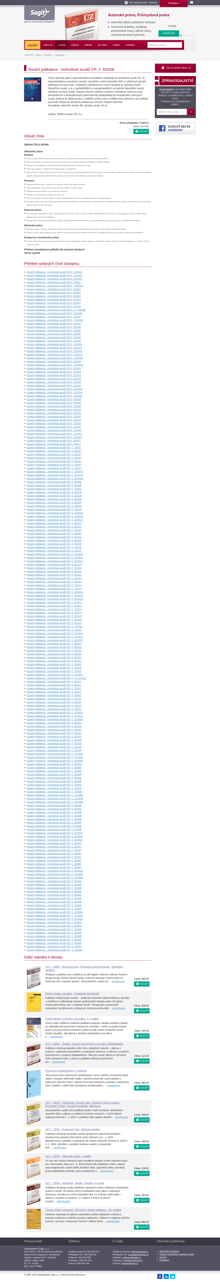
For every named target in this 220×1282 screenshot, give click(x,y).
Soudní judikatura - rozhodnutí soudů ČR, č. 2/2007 (54, 867)
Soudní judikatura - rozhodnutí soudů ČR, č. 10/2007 (55, 840)
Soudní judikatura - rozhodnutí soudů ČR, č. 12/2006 (55, 871)
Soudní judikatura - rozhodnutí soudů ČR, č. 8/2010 (54, 726)
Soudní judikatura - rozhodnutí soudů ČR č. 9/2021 (54, 282)
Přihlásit (191, 112)
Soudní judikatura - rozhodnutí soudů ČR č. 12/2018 (54, 389)
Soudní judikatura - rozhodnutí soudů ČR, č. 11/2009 (55, 757)
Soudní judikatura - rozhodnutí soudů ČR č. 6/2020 (54, 323)
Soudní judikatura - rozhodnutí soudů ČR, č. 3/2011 (54, 702)
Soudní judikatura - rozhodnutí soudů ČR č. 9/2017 (54, 440)
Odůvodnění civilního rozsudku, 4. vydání (72, 1018)
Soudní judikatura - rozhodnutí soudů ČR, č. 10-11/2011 (56, 678)
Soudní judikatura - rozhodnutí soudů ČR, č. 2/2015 (54, 547)
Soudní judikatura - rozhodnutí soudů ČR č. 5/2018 (54, 413)
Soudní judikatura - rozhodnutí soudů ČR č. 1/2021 (54, 306)
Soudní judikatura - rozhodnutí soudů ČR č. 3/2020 (54, 334)
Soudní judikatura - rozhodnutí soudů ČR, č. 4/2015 (54, 540)
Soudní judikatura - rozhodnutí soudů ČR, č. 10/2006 (55, 877)
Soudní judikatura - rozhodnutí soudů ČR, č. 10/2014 (55, 561)
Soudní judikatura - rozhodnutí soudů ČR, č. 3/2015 (54, 544)
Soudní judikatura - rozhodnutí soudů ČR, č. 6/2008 (54, 815)
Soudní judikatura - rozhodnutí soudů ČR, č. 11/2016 (55, 475)
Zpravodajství (166, 89)
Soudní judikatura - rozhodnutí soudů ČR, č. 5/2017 (54, 454)
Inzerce (163, 1257)
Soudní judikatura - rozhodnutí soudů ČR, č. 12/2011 (55, 674)
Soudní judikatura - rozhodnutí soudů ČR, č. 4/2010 (54, 740)
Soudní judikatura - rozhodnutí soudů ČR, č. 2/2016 (54, 506)
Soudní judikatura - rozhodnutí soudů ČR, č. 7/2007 (54, 850)
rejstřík (33, 45)
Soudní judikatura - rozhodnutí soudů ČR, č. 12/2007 (55, 833)
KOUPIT (143, 131)
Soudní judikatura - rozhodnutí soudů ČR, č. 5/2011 (54, 695)
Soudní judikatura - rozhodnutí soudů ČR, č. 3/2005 (54, 943)
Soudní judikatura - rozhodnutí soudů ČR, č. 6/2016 (54, 492)
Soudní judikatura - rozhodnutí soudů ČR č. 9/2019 (54, 361)
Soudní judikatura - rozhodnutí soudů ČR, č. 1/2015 (54, 550)
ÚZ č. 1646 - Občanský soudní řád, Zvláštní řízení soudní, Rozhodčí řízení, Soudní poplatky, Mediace (82, 1104)
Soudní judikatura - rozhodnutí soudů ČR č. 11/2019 (54, 354)
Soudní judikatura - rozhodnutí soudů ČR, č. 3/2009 (54, 784)
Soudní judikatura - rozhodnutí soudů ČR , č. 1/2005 (54, 950)
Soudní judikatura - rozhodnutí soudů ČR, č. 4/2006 (54, 898)
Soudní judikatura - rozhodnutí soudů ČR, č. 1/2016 (54, 509)
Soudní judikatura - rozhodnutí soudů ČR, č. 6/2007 (54, 853)
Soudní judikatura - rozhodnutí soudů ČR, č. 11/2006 (55, 874)
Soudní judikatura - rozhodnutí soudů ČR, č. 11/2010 (55, 716)
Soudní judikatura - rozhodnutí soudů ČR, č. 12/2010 (55, 712)
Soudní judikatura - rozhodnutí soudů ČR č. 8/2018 (54, 402)
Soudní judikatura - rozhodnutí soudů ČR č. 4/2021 (54, 296)
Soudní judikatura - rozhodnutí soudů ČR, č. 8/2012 (54, 647)
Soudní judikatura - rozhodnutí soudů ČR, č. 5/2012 (54, 657)
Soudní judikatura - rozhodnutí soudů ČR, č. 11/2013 (55, 595)
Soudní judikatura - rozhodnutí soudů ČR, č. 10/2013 (55, 599)
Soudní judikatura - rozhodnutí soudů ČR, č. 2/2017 (54, 464)
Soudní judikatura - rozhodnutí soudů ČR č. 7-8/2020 (55, 320)
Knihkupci (164, 1260)
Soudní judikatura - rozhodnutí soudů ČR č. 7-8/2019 (55, 365)
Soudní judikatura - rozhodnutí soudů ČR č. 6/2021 (54, 289)
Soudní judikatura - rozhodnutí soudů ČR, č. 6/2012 (54, 654)
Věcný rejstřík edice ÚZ (178, 67)
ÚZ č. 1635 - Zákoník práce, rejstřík (68, 1156)
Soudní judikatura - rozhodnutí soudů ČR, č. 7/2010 (54, 729)
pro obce (102, 45)
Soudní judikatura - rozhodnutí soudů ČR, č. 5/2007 (54, 857)
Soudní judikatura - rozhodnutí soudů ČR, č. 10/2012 (55, 640)
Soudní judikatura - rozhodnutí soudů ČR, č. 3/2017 (54, 461)
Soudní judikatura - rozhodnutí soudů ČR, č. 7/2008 (54, 812)
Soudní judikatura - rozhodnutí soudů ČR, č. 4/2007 (54, 860)
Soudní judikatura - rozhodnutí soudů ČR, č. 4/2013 (54, 619)
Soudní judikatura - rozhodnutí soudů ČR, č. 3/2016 (54, 502)
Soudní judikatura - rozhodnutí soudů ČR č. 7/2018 (54, 406)
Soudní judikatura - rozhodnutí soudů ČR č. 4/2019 (54, 375)
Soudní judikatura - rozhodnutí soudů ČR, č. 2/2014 (54, 585)
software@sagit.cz (132, 1257)
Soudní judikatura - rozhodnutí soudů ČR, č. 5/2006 (54, 895)
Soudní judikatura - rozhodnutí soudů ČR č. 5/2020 (54, 327)
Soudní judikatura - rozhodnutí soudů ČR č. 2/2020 (54, 337)
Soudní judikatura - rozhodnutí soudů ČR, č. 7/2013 (54, 609)
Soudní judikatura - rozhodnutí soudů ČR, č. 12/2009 (55, 754)
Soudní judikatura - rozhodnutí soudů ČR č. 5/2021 (54, 292)
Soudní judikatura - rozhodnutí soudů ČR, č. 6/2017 (54, 451)
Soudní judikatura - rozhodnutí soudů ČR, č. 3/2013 (54, 623)
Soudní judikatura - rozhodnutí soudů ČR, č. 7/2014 (54, 568)
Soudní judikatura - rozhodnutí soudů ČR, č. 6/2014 (54, 571)
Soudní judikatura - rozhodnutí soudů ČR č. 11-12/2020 (56, 310)
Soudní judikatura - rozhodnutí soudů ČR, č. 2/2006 (54, 905)
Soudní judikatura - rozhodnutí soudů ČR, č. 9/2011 (54, 681)
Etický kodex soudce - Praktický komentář (72, 993)
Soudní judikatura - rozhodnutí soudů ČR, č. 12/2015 (55, 513)
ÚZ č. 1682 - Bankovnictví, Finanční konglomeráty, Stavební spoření (84, 968)
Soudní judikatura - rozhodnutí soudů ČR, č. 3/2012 (54, 664)
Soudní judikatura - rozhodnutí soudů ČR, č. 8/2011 (54, 685)
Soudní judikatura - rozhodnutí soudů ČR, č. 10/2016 (55, 478)
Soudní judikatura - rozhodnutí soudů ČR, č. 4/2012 (54, 661)
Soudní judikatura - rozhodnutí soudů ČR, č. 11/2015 (55, 516)
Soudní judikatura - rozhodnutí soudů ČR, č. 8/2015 (54, 526)
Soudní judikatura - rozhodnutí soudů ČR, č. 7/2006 (54, 888)
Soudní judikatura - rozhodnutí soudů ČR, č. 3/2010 (54, 743)
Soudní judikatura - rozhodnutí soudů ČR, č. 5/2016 (54, 495)
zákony (75, 45)
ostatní (116, 45)
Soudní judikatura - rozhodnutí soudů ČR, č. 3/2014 (54, 581)
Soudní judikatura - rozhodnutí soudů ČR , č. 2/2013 (54, 626)
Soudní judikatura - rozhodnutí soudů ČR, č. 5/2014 (54, 575)
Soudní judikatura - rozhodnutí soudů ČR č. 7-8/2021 (55, 285)
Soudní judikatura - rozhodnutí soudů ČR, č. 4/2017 (54, 458)
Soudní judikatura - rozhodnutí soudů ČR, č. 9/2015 (54, 523)
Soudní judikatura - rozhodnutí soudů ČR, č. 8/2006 (54, 884)
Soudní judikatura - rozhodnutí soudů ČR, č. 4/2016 (54, 499)
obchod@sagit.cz (139, 1251)
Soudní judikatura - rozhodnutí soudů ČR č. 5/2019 (54, 371)
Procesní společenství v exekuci (66, 1070)
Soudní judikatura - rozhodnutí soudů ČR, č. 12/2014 (55, 554)
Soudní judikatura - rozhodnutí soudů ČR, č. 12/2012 (55, 633)
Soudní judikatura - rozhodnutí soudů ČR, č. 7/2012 (54, 650)
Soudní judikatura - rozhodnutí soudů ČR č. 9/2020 (54, 316)
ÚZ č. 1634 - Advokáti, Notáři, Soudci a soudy (74, 1183)
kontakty (130, 45)
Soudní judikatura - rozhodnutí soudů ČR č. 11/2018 (54, 392)
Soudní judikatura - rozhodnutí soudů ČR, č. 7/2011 (54, 688)
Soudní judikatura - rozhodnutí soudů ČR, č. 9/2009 (54, 764)
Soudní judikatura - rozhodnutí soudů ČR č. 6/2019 (54, 368)
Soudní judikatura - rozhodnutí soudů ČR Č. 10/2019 (55, 358)
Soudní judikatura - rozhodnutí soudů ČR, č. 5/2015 (54, 537)
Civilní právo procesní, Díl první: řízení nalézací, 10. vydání (83, 1210)
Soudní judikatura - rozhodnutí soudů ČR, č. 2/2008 (54, 826)
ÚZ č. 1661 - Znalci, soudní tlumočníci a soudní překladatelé (84, 1044)
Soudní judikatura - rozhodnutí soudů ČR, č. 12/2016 (55, 471)
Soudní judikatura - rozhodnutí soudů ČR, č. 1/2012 (54, 671)
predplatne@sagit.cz (138, 1254)
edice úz (48, 45)
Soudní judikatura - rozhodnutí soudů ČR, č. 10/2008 (55, 802)
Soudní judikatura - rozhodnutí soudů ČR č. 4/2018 (54, 416)
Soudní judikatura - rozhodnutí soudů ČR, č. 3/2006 (54, 901)
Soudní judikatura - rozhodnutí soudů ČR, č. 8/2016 (54, 485)
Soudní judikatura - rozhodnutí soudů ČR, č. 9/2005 (54, 922)
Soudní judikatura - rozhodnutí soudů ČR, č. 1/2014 (54, 588)
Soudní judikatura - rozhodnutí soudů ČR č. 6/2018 (54, 409)
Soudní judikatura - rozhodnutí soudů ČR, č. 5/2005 (54, 936)
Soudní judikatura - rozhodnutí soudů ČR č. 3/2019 (54, 378)
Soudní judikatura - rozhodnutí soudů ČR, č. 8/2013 (54, 606)
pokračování (118, 981)
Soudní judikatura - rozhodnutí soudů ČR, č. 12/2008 (55, 795)
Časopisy (59, 55)
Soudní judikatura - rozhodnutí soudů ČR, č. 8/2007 (54, 846)
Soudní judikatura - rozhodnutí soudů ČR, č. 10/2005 (55, 919)
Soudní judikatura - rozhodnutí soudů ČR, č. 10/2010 (55, 719)
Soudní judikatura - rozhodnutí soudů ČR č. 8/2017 (54, 444)
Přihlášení (173, 3)
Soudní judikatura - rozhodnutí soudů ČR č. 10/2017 (54, 437)
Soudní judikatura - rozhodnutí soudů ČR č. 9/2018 (54, 399)
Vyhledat (190, 45)
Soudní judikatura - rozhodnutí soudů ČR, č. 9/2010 (54, 723)
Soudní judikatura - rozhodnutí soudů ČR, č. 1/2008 (54, 829)
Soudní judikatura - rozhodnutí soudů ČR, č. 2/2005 (54, 946)
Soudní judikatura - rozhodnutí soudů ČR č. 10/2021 (54, 279)
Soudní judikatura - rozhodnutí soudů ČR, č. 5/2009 (54, 778)
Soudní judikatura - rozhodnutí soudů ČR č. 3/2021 (54, 299)
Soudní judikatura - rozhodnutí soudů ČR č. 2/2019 (54, 382)
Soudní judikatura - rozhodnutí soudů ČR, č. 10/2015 (55, 519)
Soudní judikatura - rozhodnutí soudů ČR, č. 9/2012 (54, 643)
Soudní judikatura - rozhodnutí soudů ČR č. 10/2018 (54, 396)
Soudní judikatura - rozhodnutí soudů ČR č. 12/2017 (54, 430)
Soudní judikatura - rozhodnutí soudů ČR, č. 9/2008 (54, 805)
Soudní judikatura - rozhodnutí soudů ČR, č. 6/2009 (54, 774)
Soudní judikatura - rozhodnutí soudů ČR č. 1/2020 (54, 341)
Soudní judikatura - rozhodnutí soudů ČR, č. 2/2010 (54, 747)
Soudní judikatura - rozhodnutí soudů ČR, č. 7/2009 (54, 771)
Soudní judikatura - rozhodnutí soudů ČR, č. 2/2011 (54, 705)
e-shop (62, 45)
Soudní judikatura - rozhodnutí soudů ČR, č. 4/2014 (54, 578)
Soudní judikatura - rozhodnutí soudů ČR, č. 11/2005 (55, 915)
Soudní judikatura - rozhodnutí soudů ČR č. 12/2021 (54, 272)
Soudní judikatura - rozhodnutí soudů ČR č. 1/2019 (54, 385)
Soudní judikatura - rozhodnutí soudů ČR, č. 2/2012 (54, 667)
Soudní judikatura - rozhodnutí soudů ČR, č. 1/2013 (54, 630)
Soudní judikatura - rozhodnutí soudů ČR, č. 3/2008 (54, 822)
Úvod (38, 55)
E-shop (48, 55)
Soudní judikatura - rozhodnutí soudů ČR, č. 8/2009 (54, 767)
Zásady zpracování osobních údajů (177, 1254)
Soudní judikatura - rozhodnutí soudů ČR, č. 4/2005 (54, 939)
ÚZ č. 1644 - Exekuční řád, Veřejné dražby (72, 1129)
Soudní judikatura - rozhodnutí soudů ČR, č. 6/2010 (54, 733)
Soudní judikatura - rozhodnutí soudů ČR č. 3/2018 (54, 420)
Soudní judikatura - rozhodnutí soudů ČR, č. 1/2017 (54, 468)
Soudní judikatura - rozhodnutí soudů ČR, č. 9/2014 (54, 564)
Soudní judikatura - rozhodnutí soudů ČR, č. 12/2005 (55, 912)
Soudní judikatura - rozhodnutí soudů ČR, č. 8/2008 (54, 809)
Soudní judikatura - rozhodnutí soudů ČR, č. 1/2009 (54, 791)
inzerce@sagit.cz (129, 1263)
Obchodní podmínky (169, 1251)
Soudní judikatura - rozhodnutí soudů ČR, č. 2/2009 (54, 788)
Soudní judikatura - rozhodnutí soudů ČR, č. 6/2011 (54, 692)
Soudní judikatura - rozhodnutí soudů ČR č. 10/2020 (54, 313)
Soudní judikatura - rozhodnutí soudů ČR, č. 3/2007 (54, 864)
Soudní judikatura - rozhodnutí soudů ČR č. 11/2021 (54, 275)
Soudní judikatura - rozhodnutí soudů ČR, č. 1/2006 (54, 908)
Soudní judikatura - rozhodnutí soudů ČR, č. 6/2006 (54, 891)
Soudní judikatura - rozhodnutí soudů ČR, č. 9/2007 (54, 843)
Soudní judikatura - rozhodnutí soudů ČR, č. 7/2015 (54, 530)
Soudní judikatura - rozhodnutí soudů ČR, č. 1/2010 (54, 750)
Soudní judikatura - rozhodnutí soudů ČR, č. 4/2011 (54, 698)
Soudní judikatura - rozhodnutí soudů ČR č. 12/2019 (54, 344)
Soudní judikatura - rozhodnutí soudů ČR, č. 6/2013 (54, 612)
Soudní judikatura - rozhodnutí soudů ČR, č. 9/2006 (54, 881)
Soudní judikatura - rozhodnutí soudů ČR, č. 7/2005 (54, 929)
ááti (88, 45)
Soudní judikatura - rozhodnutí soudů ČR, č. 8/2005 (54, 926)
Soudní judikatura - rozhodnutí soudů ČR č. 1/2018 (54, 427)
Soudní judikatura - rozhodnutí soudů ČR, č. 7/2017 (54, 447)
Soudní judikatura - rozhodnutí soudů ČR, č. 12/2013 (55, 592)
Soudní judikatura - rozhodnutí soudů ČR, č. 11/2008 (55, 798)
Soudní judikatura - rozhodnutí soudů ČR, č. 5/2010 (54, 736)
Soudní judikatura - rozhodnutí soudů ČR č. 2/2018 (54, 423)
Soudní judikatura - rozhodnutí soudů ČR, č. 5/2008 (54, 819)
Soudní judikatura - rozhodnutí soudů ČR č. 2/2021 (54, 303)
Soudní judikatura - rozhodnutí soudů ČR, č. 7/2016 (54, 489)
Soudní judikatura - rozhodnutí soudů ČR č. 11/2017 (54, 433)
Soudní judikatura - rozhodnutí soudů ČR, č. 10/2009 (55, 760)
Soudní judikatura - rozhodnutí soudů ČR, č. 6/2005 (54, 932)
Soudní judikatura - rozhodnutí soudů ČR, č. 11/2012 (55, 636)
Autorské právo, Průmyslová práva (119, 10)
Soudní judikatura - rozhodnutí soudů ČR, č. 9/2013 (54, 602)
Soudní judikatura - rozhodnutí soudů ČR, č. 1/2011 (54, 709)
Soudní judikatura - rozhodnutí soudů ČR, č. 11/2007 (55, 836)
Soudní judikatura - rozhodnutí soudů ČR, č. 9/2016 (54, 482)
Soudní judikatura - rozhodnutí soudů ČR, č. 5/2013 (54, 616)
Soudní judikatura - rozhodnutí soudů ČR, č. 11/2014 (55, 557)
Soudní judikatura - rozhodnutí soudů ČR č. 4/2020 (54, 330)
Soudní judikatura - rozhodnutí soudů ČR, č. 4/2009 (54, 781)
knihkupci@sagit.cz (133, 1260)
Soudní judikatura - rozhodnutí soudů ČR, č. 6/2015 (54, 533)
